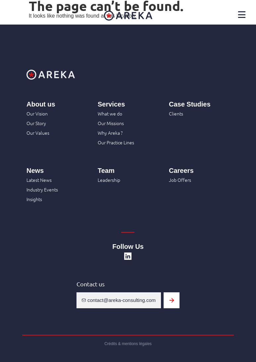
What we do (110, 113)
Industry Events (42, 189)
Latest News (39, 180)
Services (111, 104)
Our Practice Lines (116, 142)
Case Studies (190, 104)
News (35, 170)
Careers (181, 170)
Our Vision (37, 113)
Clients (176, 113)
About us (40, 104)
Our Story (36, 123)
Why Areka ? (110, 132)
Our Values (37, 132)
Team (106, 170)
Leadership (109, 180)
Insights (34, 199)
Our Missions (111, 123)
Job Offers (180, 180)
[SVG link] (128, 256)
